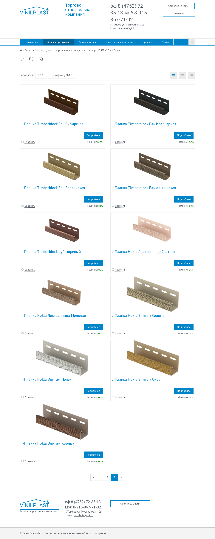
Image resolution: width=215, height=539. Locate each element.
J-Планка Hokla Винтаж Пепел (47, 379)
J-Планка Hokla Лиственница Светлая (143, 251)
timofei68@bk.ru (127, 28)
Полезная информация (119, 42)
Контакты (179, 13)
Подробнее (93, 135)
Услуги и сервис (88, 42)
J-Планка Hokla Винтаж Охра (136, 379)
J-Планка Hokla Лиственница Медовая (54, 315)
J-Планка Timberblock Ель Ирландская (144, 123)
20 (40, 75)
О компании (31, 42)
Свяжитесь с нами (178, 5)
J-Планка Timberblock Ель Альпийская (144, 187)
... (181, 42)
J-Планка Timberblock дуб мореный (51, 251)
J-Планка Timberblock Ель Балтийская (53, 187)
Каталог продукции (58, 42)
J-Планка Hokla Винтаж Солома (138, 315)
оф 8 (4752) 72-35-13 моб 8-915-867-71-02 (129, 12)
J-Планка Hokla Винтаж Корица (48, 443)
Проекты (147, 42)
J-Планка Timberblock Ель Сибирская (52, 123)
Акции (165, 42)
